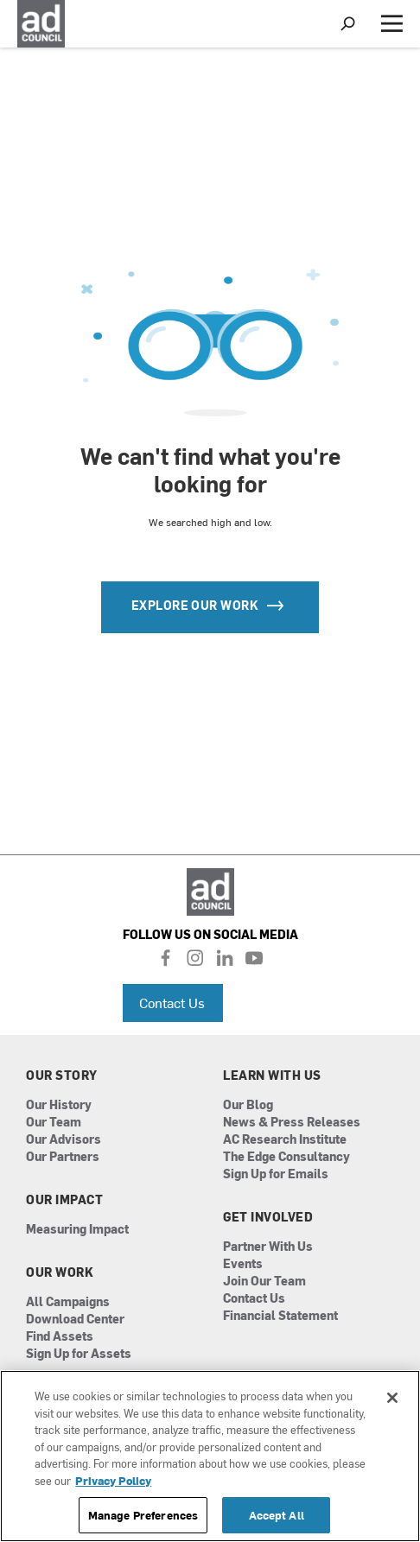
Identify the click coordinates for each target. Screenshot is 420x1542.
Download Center (75, 1319)
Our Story (62, 1075)
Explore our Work (210, 605)
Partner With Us (268, 1247)
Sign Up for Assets (78, 1354)
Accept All (276, 1514)
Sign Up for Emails (275, 1174)
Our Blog (248, 1105)
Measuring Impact (77, 1229)
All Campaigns (68, 1302)
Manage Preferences (143, 1514)
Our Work (59, 1272)
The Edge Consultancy (286, 1157)
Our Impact (64, 1200)
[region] (210, 1456)
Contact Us (172, 1002)
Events (243, 1264)
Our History (59, 1105)
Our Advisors (63, 1139)
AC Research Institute (285, 1139)
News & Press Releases (291, 1122)
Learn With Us (272, 1075)
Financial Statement (280, 1316)
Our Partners (62, 1157)
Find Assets (59, 1336)
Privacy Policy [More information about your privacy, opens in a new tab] (113, 1480)
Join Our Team (264, 1281)
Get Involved (268, 1217)
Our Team (53, 1122)
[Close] (392, 1398)
